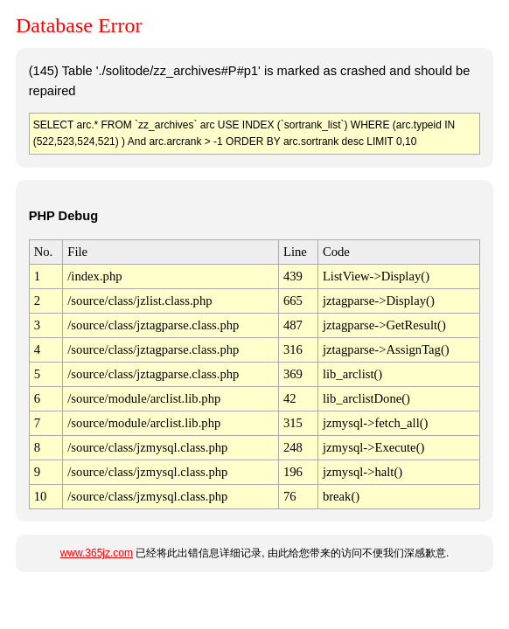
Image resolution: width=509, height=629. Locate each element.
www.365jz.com (96, 553)
